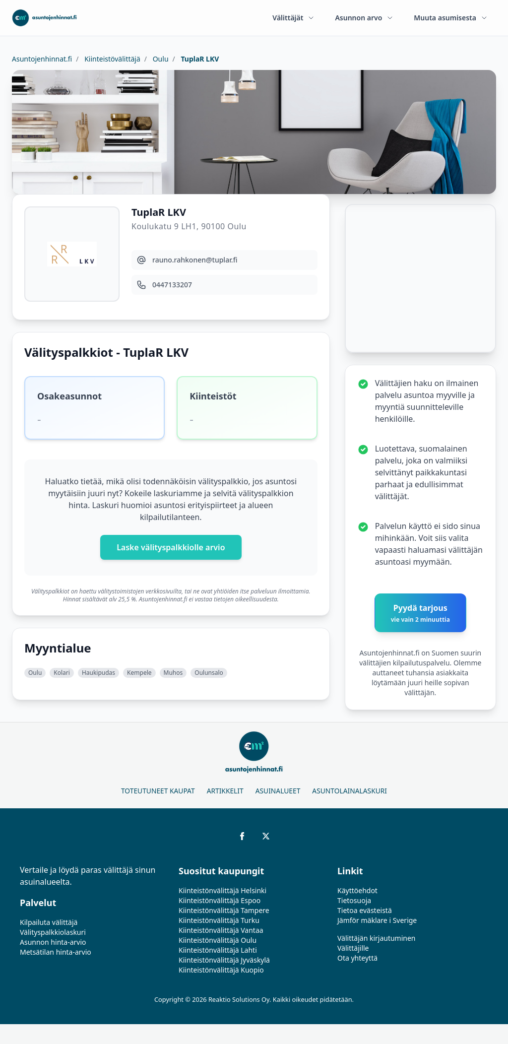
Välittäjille (353, 948)
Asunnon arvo (364, 17)
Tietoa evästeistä (364, 910)
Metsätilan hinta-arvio (55, 952)
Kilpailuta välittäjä (48, 922)
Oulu (160, 59)
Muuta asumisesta (451, 17)
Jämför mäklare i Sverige (377, 920)
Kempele (139, 672)
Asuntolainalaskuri (349, 790)
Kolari (62, 672)
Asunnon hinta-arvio (53, 942)
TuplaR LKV (199, 59)
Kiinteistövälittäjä (111, 59)
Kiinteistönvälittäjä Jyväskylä (224, 960)
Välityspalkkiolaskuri (53, 932)
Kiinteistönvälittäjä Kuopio (221, 970)
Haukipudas (98, 672)
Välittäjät (293, 17)
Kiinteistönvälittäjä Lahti (218, 950)
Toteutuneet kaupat (158, 790)
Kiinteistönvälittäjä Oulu (217, 940)
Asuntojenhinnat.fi (42, 59)
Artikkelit (225, 790)
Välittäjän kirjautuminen (376, 938)
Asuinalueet (278, 790)
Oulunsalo (208, 672)
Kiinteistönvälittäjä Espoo (219, 900)
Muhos (173, 672)
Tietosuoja (354, 900)
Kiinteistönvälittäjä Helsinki (222, 890)
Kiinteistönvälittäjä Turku (219, 920)
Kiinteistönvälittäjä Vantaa (221, 930)
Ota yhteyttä (357, 958)
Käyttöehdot (357, 890)
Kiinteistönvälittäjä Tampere (224, 910)
